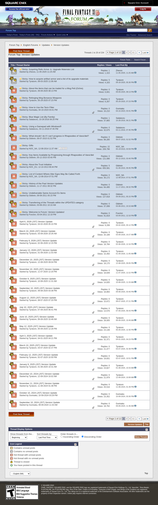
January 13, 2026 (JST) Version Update (38, 250)
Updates (46, 45)
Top (146, 424)
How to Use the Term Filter (41, 107)
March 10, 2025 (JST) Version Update (37, 345)
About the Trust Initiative (40, 164)
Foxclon (32, 214)
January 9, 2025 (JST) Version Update (37, 364)
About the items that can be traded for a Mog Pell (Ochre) (56, 88)
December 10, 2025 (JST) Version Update (39, 259)
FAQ (38, 35)
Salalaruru (33, 119)
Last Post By (123, 65)
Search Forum (140, 60)
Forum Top (11, 30)
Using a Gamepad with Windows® (45, 126)
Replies (100, 65)
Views (109, 65)
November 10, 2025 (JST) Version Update (39, 269)
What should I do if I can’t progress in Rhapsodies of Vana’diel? (59, 136)
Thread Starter (23, 65)
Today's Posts (12, 35)
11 (133, 52)
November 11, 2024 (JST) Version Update (39, 383)
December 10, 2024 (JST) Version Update (39, 374)
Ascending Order (70, 436)
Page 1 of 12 (115, 52)
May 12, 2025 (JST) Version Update (36, 326)
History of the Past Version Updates (46, 183)
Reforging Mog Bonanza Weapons (45, 98)
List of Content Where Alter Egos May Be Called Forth (54, 174)
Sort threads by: (44, 434)
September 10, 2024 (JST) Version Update (39, 402)
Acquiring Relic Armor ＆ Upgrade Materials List (51, 69)
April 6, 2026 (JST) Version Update (36, 221)
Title (13, 65)
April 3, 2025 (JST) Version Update (36, 336)
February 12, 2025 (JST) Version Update (38, 355)
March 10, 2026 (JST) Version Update (37, 231)
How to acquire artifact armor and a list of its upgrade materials (58, 79)
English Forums (30, 45)
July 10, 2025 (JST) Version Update (36, 307)
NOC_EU (33, 167)
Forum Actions (47, 35)
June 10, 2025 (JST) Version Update (36, 317)
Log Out (145, 9)
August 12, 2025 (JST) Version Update (37, 297)
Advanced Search (145, 35)
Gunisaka (33, 110)
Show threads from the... (22, 434)
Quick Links (61, 35)
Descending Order (91, 436)
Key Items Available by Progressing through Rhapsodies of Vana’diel (61, 155)
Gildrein (32, 138)
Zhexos (32, 72)
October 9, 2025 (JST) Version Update (37, 278)
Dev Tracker (131, 35)
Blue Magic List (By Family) (42, 117)
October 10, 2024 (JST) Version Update (38, 393)
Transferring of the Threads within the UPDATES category (56, 202)
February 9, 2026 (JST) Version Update (38, 240)
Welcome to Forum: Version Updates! (47, 212)
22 (109, 147)
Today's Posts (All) (26, 35)
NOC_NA (33, 148)
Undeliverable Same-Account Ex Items (47, 193)
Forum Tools (125, 60)
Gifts (31, 145)
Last (145, 52)
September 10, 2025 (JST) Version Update (39, 288)
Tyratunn (33, 81)
